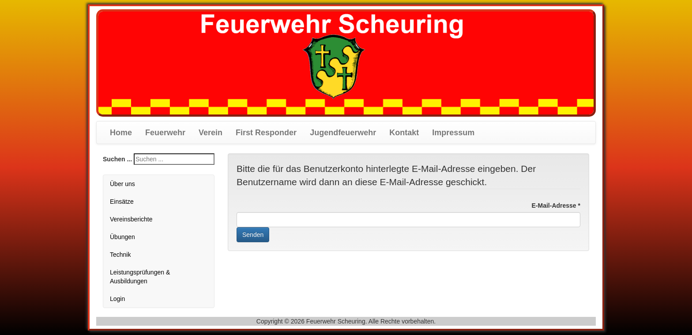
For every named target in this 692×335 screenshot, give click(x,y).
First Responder (266, 132)
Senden (252, 234)
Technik (120, 254)
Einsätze (122, 201)
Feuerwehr (165, 132)
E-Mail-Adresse (556, 205)
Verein (210, 132)
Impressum (453, 132)
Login (117, 298)
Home (121, 132)
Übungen (122, 236)
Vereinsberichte (131, 219)
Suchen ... (117, 159)
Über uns (122, 183)
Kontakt (404, 132)
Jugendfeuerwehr (343, 132)
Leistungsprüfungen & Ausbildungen (140, 277)
